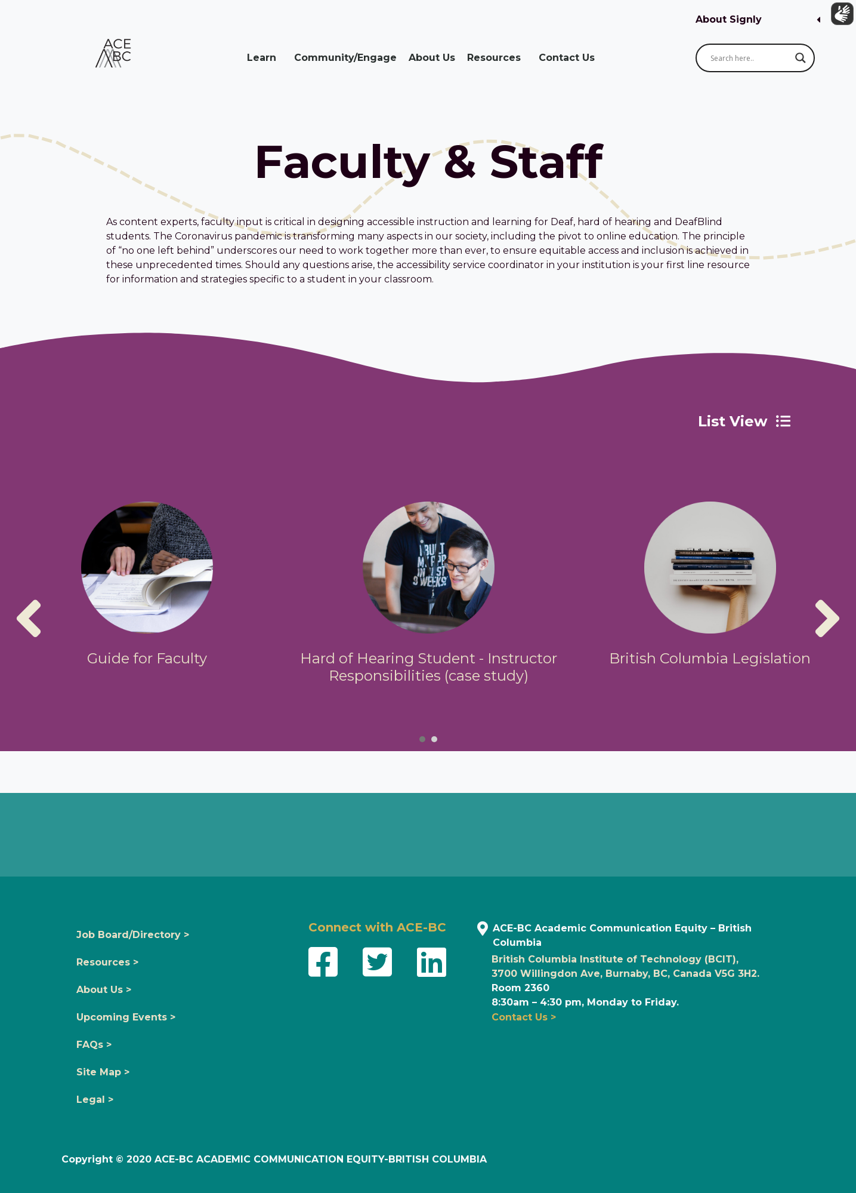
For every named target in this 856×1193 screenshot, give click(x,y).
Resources (497, 58)
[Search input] (749, 58)
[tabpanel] (147, 589)
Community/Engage (345, 57)
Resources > (107, 962)
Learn (264, 58)
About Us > (103, 989)
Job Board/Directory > (132, 934)
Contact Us (570, 58)
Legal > (94, 1099)
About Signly (729, 19)
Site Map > (102, 1072)
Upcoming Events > (125, 1017)
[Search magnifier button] (800, 58)
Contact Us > (524, 1017)
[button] (758, 20)
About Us (432, 57)
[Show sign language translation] (839, 17)
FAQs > (94, 1044)
